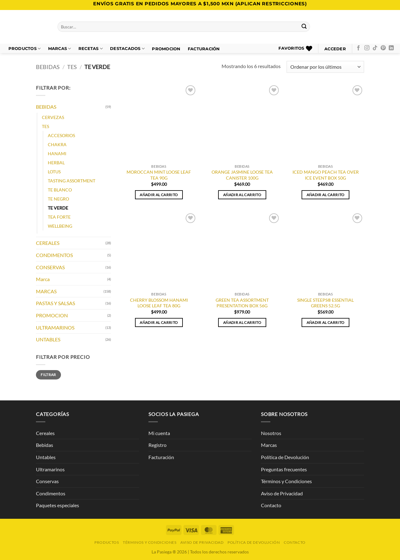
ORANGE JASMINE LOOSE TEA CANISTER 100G (242, 175)
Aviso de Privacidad (282, 493)
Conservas (47, 481)
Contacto (271, 505)
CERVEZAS (53, 117)
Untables (46, 457)
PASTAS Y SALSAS (55, 303)
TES (72, 66)
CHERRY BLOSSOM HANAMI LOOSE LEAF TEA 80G (159, 303)
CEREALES (47, 243)
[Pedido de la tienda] (325, 67)
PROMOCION (166, 49)
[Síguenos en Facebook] (358, 48)
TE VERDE (58, 208)
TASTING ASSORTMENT (71, 180)
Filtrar (48, 374)
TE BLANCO (60, 190)
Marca (43, 279)
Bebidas (44, 445)
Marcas (59, 49)
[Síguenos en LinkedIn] (391, 48)
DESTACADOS (127, 49)
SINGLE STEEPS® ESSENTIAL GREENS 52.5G (325, 303)
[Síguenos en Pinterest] (383, 48)
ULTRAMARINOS (55, 327)
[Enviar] (304, 27)
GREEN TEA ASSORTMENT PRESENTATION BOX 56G (242, 303)
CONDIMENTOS (54, 255)
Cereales (45, 433)
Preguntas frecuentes (284, 469)
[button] (335, 48)
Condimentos (50, 493)
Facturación (161, 457)
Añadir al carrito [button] (159, 195)
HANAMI (57, 153)
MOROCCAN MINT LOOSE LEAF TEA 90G (159, 175)
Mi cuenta (159, 433)
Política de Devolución (285, 457)
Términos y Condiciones (286, 481)
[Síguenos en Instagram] (366, 48)
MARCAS (46, 291)
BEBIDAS (48, 66)
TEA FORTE (59, 217)
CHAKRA (57, 144)
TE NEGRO (58, 199)
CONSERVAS (50, 267)
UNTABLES (48, 340)
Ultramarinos (50, 469)
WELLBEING (60, 226)
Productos (24, 49)
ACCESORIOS (61, 135)
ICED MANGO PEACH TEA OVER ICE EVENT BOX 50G (325, 175)
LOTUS (54, 171)
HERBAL (56, 162)
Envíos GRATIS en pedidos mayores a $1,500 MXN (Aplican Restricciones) (200, 4)
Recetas (90, 49)
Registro (157, 445)
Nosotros (271, 433)
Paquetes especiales (57, 505)
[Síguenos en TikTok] (375, 48)
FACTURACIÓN (204, 49)
